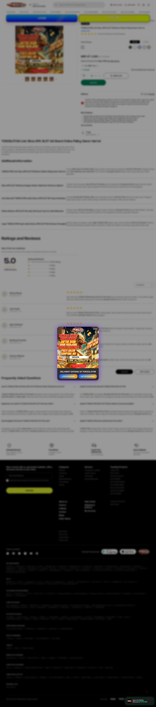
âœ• (95, 329)
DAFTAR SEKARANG (88, 376)
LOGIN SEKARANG (68, 376)
